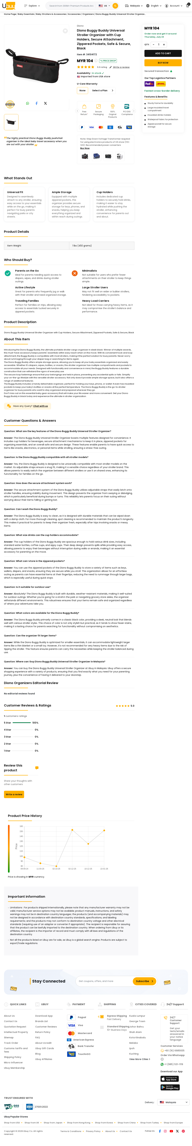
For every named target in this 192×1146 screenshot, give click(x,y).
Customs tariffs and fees (16, 1050)
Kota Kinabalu (137, 1037)
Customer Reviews (46, 1026)
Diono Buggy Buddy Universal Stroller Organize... (121, 14)
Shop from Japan (53, 1122)
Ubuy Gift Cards (44, 1048)
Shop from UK (32, 1122)
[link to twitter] (45, 103)
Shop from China (127, 1122)
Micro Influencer (13, 1062)
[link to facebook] (37, 103)
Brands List (41, 1021)
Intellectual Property (16, 1032)
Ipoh (132, 1048)
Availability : (84, 73)
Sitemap (9, 1037)
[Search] (115, 6)
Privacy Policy (93, 1131)
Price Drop (108, 60)
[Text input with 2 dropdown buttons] (71, 5)
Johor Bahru (136, 1026)
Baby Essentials (26, 14)
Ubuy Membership (14, 1068)
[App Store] (170, 1080)
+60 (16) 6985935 (174, 1050)
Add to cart (163, 53)
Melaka (133, 1043)
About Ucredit (43, 1043)
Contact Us (10, 1021)
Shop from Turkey (149, 1122)
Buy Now (85, 148)
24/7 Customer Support (176, 1020)
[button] (134, 6)
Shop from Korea (104, 1122)
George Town (137, 1021)
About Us (9, 1015)
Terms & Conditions (70, 1131)
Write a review (14, 794)
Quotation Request (15, 1026)
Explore (30, 6)
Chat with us (40, 406)
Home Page (10, 14)
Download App (44, 1015)
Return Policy (42, 1032)
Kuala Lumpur (137, 1015)
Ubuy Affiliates (43, 1059)
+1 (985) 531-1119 (173, 1064)
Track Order (11, 1043)
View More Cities (139, 1059)
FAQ (37, 1037)
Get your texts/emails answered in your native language (177, 1034)
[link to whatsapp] (27, 103)
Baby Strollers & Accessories (51, 14)
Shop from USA (12, 1122)
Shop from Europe (173, 1122)
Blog (38, 1053)
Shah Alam (135, 1032)
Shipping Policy (12, 1057)
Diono (80, 25)
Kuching (134, 1053)
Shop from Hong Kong (78, 1122)
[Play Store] (170, 1088)
